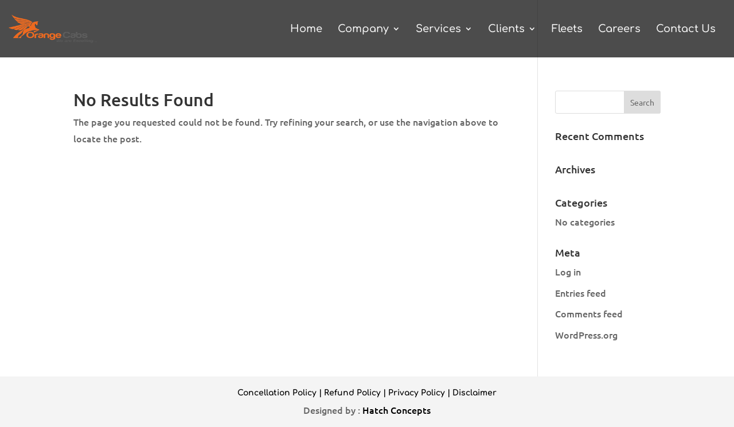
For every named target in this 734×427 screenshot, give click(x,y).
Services (438, 29)
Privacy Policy (416, 393)
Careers (619, 29)
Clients (506, 29)
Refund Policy (352, 393)
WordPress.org (586, 334)
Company (363, 29)
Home (306, 29)
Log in (568, 271)
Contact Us (686, 29)
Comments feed (589, 313)
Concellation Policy (277, 393)
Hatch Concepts (396, 409)
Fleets (567, 29)
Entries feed (580, 292)
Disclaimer (474, 393)
